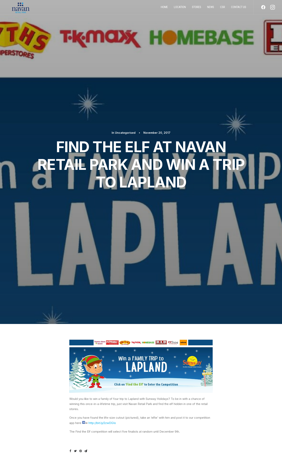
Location (180, 8)
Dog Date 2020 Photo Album (212, 330)
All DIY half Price (50, 330)
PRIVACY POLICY (47, 430)
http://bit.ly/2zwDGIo (102, 198)
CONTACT (43, 442)
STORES (41, 436)
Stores (196, 8)
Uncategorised (125, 20)
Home (164, 8)
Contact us (238, 8)
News (210, 8)
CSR (222, 8)
